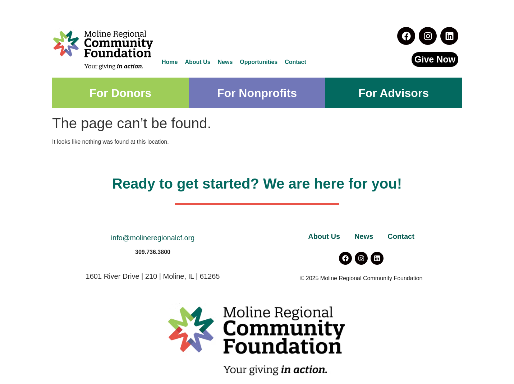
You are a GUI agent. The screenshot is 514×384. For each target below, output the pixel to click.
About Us (197, 62)
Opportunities (258, 62)
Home (170, 62)
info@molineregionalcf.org (153, 238)
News (225, 62)
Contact (295, 62)
